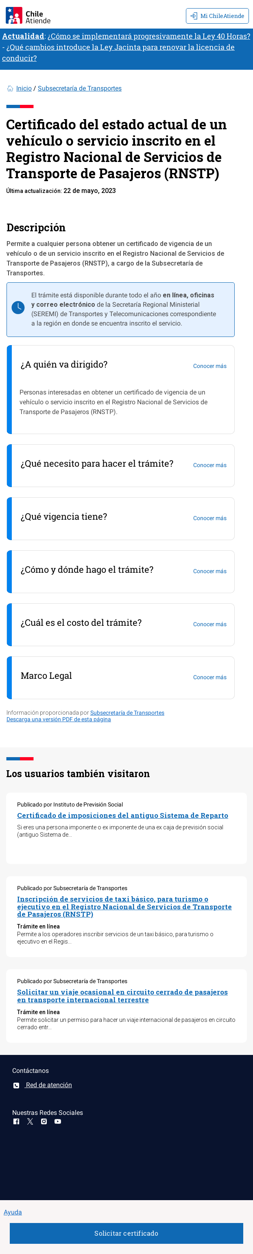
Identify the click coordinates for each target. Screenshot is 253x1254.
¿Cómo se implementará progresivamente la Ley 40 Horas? (149, 36)
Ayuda (13, 1212)
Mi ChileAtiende (217, 16)
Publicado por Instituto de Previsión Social (70, 804)
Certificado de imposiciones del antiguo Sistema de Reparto (122, 815)
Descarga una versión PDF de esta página (59, 719)
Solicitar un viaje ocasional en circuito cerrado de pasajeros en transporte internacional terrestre (122, 995)
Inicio (24, 88)
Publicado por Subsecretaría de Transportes (72, 888)
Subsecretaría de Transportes (80, 88)
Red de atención (42, 1085)
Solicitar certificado (126, 1233)
